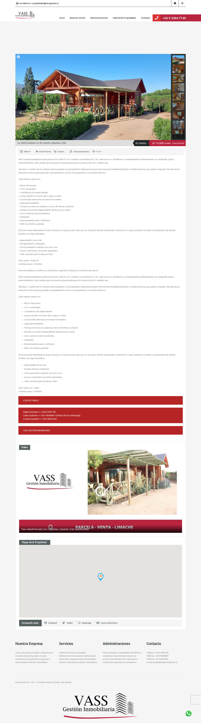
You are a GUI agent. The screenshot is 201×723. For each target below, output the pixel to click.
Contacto (145, 18)
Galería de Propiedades (124, 18)
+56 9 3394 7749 (174, 18)
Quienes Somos (77, 18)
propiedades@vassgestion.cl (46, 3)
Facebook (50, 623)
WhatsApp (84, 623)
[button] (101, 577)
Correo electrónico (107, 623)
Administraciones (99, 18)
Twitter (67, 623)
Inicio (62, 18)
